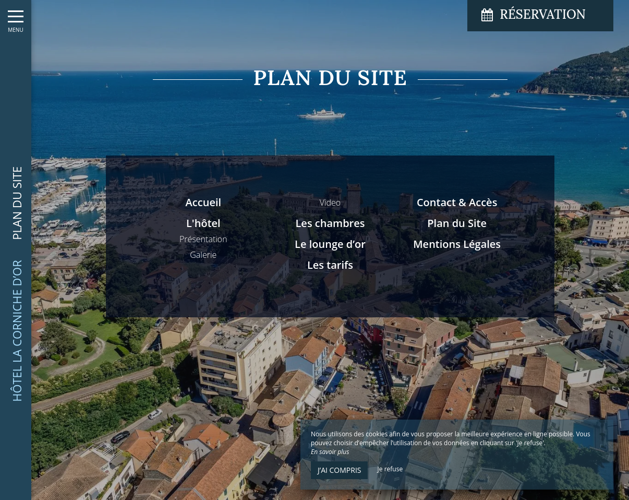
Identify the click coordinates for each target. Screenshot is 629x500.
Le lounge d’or (330, 244)
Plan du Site (457, 223)
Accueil (203, 202)
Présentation (203, 239)
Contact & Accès (457, 202)
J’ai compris (339, 470)
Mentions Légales (457, 244)
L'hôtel (203, 223)
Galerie (203, 254)
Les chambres (330, 223)
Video (330, 202)
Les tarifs (330, 265)
